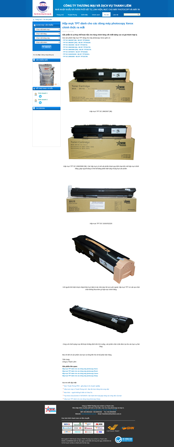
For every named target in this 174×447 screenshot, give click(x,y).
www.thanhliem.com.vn (88, 414)
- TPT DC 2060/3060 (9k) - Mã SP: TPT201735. (76, 47)
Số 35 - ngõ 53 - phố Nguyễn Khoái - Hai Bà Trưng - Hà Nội (98, 410)
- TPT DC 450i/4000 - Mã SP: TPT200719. (75, 45)
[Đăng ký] (51, 54)
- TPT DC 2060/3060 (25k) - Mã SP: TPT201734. (76, 49)
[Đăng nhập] (45, 54)
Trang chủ (38, 19)
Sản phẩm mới (42, 60)
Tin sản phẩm (47, 19)
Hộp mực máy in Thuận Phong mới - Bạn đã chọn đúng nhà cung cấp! (86, 389)
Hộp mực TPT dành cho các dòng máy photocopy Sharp (82, 399)
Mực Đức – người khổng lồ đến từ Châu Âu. (78, 392)
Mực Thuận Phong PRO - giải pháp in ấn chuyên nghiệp (82, 386)
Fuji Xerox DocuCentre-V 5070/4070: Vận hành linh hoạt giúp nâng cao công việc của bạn (93, 396)
